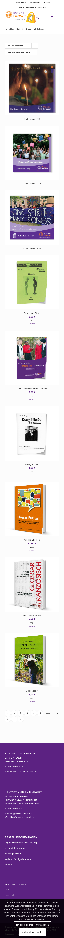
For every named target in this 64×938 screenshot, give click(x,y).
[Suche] (35, 17)
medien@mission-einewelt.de (23, 771)
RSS (7, 889)
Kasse (47, 3)
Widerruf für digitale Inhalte (18, 859)
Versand (32, 324)
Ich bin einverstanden (32, 932)
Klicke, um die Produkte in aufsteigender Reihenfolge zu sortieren (35, 47)
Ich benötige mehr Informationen (32, 925)
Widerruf (9, 864)
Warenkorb (35, 3)
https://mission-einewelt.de (22, 817)
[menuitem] (21, 2)
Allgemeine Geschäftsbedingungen (22, 842)
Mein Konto (21, 3)
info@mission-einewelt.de (21, 813)
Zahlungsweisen (13, 853)
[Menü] (44, 17)
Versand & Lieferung (15, 848)
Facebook (10, 895)
